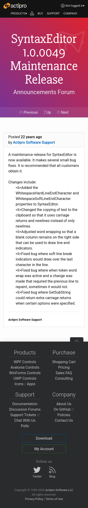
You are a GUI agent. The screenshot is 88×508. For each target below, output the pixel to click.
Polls (25, 426)
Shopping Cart (64, 362)
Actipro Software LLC (59, 490)
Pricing (64, 367)
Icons (19, 384)
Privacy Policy (34, 499)
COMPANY (70, 13)
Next (63, 112)
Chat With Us (24, 420)
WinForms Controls (25, 373)
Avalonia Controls (25, 367)
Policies (63, 415)
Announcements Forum (44, 92)
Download (44, 438)
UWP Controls (25, 378)
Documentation (24, 404)
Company (64, 394)
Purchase (64, 352)
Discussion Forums (25, 409)
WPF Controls (25, 362)
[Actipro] (14, 5)
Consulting (64, 378)
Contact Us (64, 420)
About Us (63, 404)
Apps (31, 384)
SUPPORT (53, 13)
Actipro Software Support (34, 142)
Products (25, 352)
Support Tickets (25, 415)
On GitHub (64, 409)
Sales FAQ (64, 373)
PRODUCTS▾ (19, 13)
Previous (28, 112)
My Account (44, 449)
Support (25, 394)
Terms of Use (54, 499)
